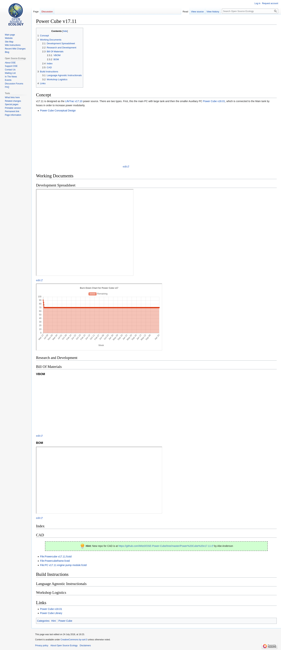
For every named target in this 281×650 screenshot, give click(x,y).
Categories (43, 620)
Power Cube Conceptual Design (58, 110)
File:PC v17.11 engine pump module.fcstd (63, 565)
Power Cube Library (51, 613)
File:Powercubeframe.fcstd (55, 560)
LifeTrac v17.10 (73, 101)
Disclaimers (85, 645)
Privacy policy (41, 645)
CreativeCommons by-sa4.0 (74, 639)
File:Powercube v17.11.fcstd (56, 556)
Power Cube (65, 620)
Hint (53, 620)
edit (125, 166)
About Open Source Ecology (63, 645)
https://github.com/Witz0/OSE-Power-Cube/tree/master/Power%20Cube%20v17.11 (164, 546)
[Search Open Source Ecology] (250, 11)
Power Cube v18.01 (214, 101)
